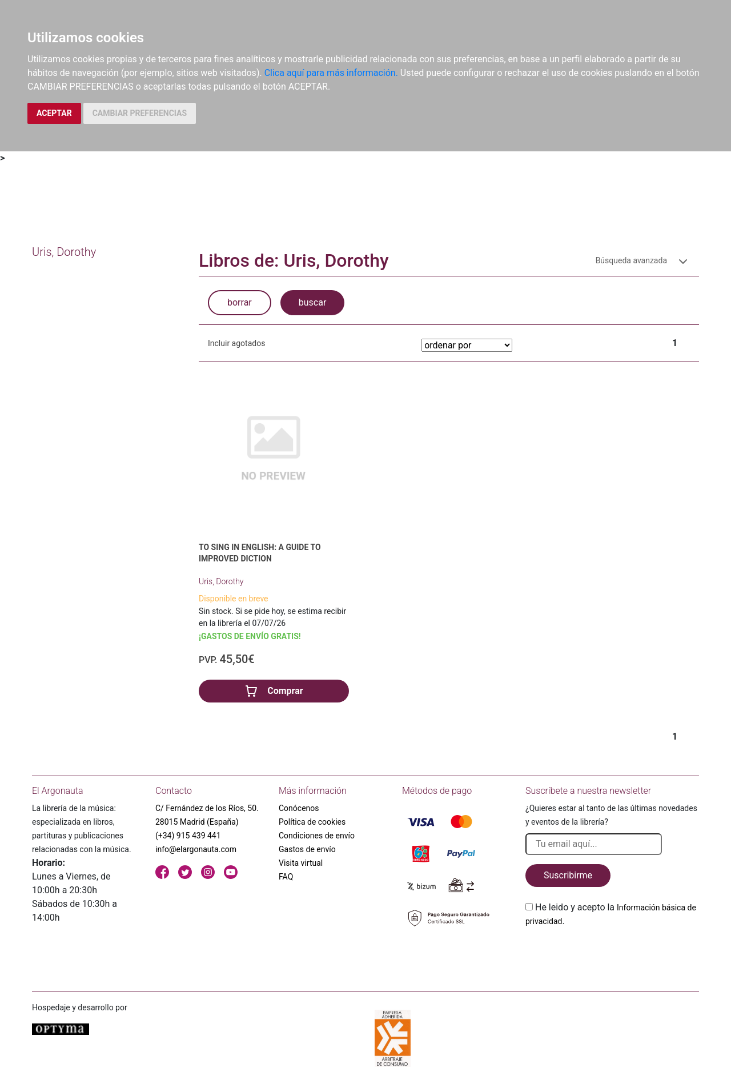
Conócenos (299, 808)
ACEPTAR (54, 113)
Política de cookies (312, 821)
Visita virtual (301, 863)
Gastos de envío (307, 849)
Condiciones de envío (317, 835)
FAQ (286, 876)
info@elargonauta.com (195, 849)
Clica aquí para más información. (331, 72)
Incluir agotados (236, 343)
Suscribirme (568, 875)
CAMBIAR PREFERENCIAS (140, 113)
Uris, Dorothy (221, 581)
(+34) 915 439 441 (188, 835)
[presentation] (612, 955)
